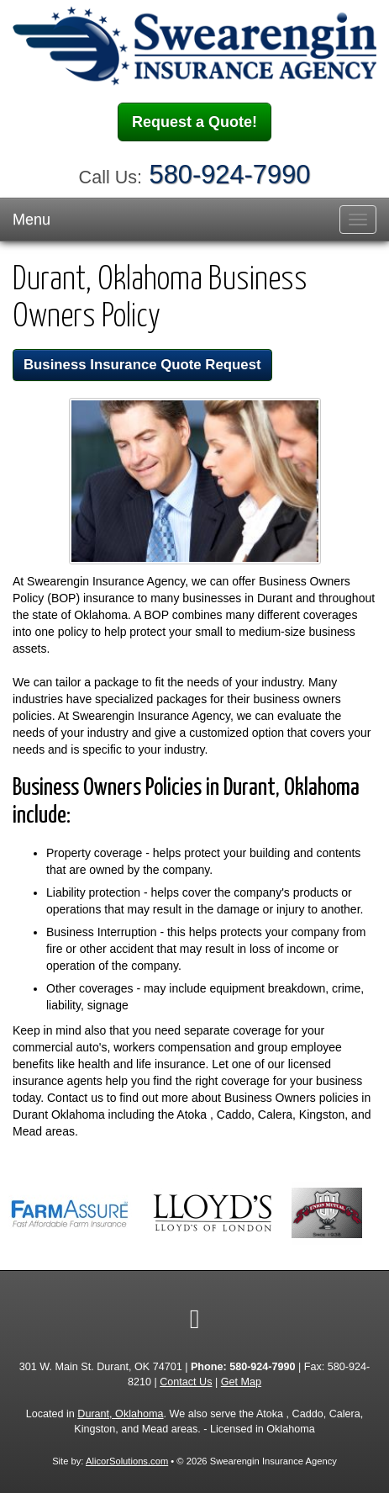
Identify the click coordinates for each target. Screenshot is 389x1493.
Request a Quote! (194, 122)
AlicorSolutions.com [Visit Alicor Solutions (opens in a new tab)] (127, 1461)
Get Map (241, 1382)
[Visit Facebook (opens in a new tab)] (194, 1319)
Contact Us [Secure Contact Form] (186, 1382)
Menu (31, 219)
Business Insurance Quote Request (142, 365)
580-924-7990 (230, 174)
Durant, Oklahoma (120, 1414)
